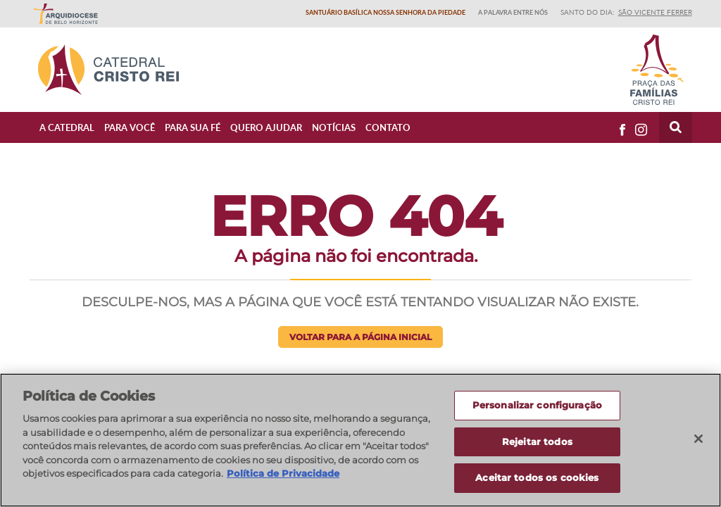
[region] (360, 440)
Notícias (334, 127)
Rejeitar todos (537, 441)
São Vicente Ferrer (655, 12)
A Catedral (66, 127)
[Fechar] (698, 438)
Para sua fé (192, 127)
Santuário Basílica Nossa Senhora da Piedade (385, 12)
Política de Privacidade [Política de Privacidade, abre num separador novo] (283, 473)
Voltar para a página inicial (360, 337)
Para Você (129, 127)
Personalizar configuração (537, 405)
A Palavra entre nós (513, 12)
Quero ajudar (266, 127)
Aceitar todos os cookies (536, 477)
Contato (387, 127)
